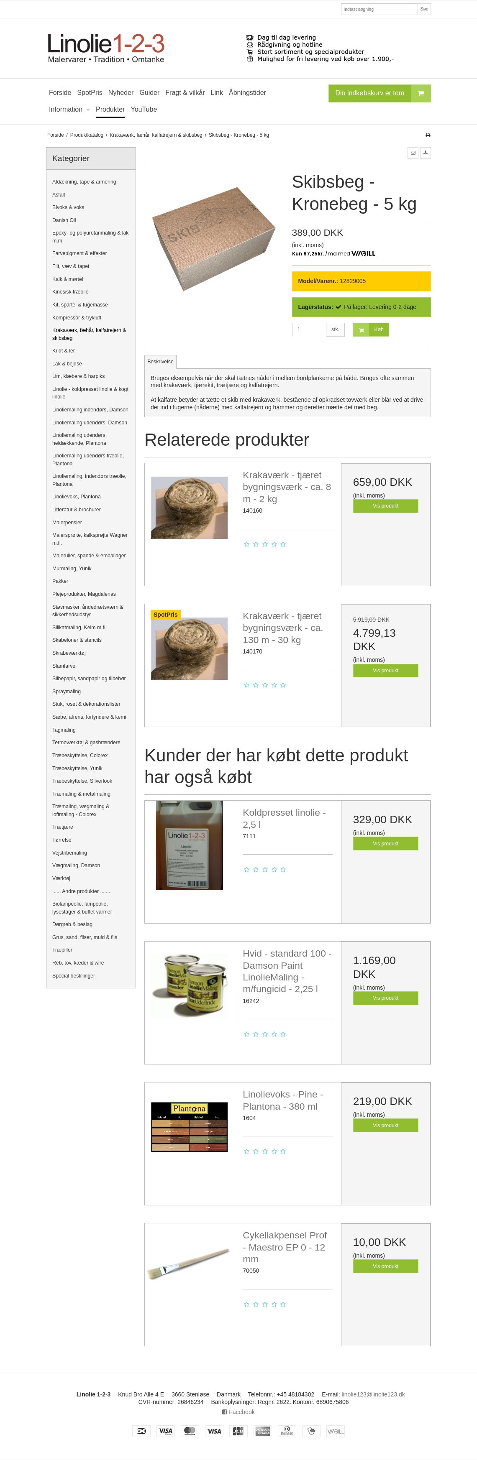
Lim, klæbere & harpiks (78, 376)
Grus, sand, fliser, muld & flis (84, 937)
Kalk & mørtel (67, 279)
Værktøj (61, 878)
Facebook (238, 1412)
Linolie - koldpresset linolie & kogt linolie (90, 393)
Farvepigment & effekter (79, 253)
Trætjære (62, 827)
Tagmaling (64, 730)
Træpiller (62, 950)
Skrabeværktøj (69, 653)
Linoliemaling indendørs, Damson (90, 410)
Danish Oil (64, 220)
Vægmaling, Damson (76, 865)
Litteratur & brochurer (76, 510)
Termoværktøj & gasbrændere (86, 742)
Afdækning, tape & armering (84, 182)
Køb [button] (368, 329)
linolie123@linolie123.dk (373, 1394)
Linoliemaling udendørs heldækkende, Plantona (79, 439)
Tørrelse (62, 840)
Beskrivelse (160, 362)
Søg (424, 8)
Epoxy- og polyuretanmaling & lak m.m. (90, 236)
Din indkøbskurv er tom (383, 93)
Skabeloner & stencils (77, 640)
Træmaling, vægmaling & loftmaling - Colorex (80, 810)
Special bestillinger (73, 976)
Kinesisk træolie (70, 292)
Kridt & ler (63, 351)
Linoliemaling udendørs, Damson (89, 423)
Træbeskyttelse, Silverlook (82, 781)
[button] (413, 153)
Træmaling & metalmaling (81, 794)
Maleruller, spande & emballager (89, 556)
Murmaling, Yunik (72, 569)
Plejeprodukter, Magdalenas (84, 594)
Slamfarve (63, 666)
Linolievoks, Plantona (76, 497)
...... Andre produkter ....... (81, 891)
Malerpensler (67, 523)
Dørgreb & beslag (72, 924)
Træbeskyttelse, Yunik (77, 768)
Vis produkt (385, 506)
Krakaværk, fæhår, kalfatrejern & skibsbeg (89, 334)
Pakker (60, 581)
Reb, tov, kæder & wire (78, 963)
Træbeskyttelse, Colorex (80, 755)
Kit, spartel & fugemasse (80, 305)
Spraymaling (66, 691)
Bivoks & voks (68, 207)
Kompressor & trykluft (76, 318)
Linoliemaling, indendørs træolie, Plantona (89, 480)
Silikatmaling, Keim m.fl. (79, 627)
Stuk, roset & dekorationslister (86, 704)
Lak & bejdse (67, 364)
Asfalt (58, 195)
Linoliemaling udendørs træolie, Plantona (88, 459)
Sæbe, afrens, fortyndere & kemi (89, 717)
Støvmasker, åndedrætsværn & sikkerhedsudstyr (87, 611)
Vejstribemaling (69, 853)
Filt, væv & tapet (71, 266)
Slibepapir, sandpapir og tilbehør (89, 679)
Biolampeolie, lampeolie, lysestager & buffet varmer (82, 907)
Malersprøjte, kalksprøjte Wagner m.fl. (90, 539)
